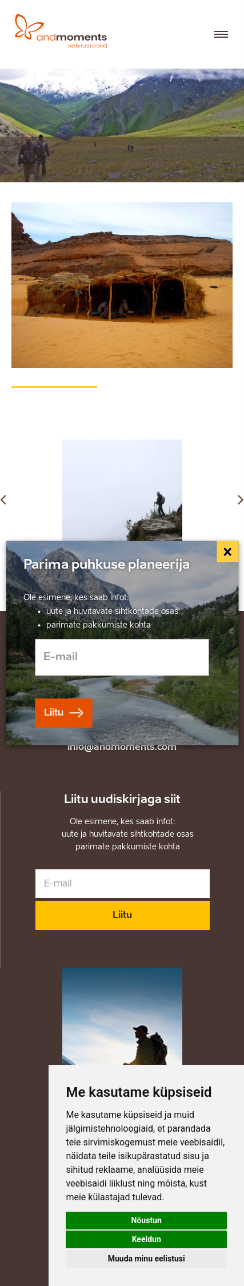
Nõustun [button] (146, 1220)
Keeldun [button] (146, 1239)
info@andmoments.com (122, 746)
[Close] (228, 551)
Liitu (122, 914)
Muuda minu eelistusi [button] (146, 1258)
